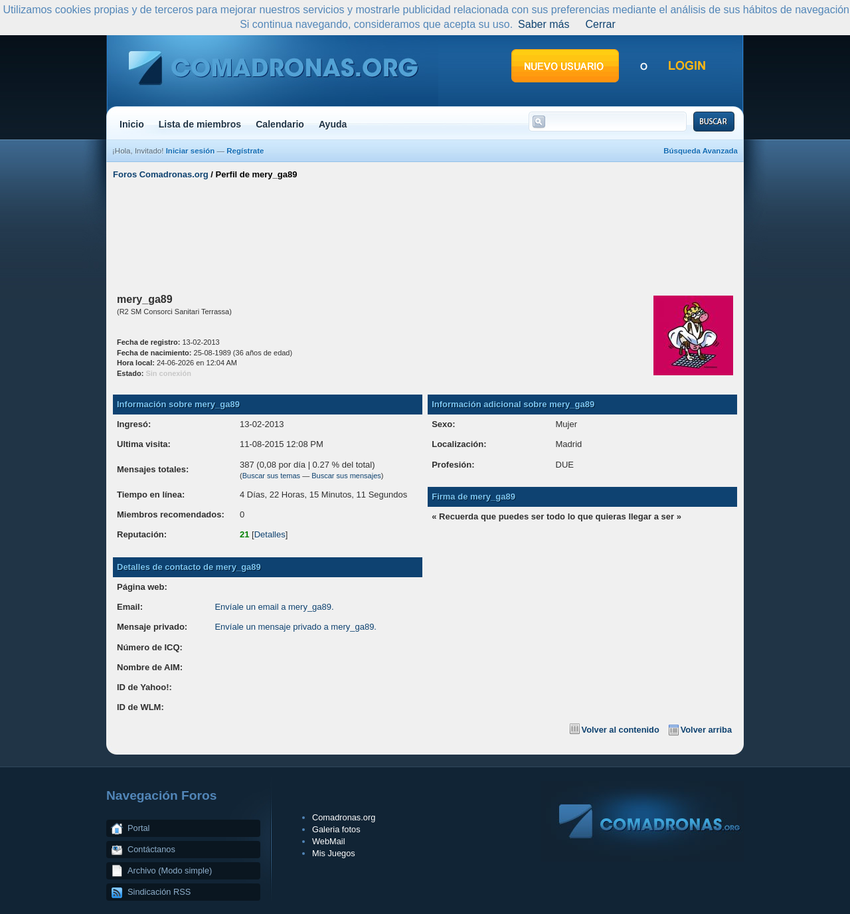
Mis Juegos (333, 853)
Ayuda (333, 124)
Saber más (543, 24)
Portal (138, 828)
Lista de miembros (200, 124)
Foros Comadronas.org (161, 174)
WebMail (328, 841)
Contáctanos (151, 849)
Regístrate (245, 151)
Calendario (280, 124)
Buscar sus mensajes (346, 476)
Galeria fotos (336, 829)
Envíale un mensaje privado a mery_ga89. (295, 627)
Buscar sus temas (271, 476)
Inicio (132, 124)
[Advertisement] (425, 234)
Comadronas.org (343, 817)
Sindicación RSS (159, 892)
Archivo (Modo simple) (170, 870)
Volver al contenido (620, 730)
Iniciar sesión (190, 151)
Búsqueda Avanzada (700, 151)
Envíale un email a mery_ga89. (273, 607)
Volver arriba (706, 730)
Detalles (270, 534)
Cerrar (600, 24)
